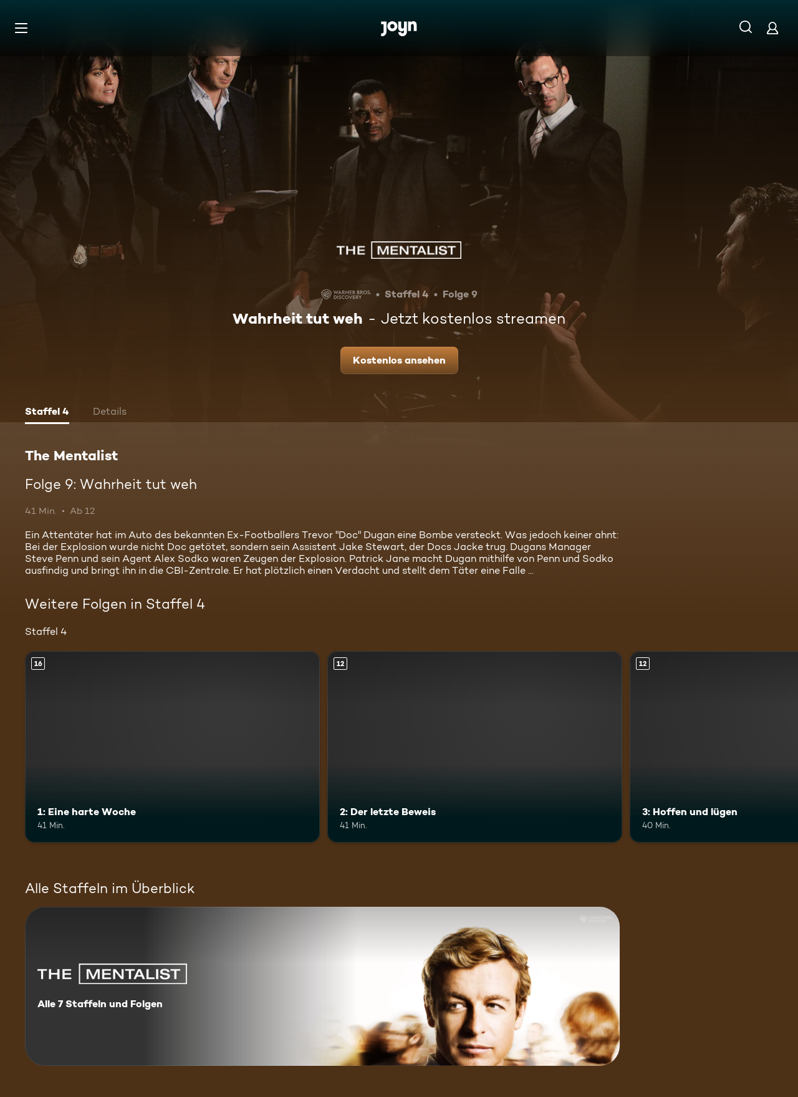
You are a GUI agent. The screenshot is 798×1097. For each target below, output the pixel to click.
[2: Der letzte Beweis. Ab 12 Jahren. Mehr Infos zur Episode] (474, 747)
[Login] (772, 28)
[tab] (47, 413)
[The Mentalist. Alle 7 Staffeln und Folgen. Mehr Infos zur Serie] (322, 986)
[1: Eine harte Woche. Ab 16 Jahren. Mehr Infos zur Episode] (172, 747)
